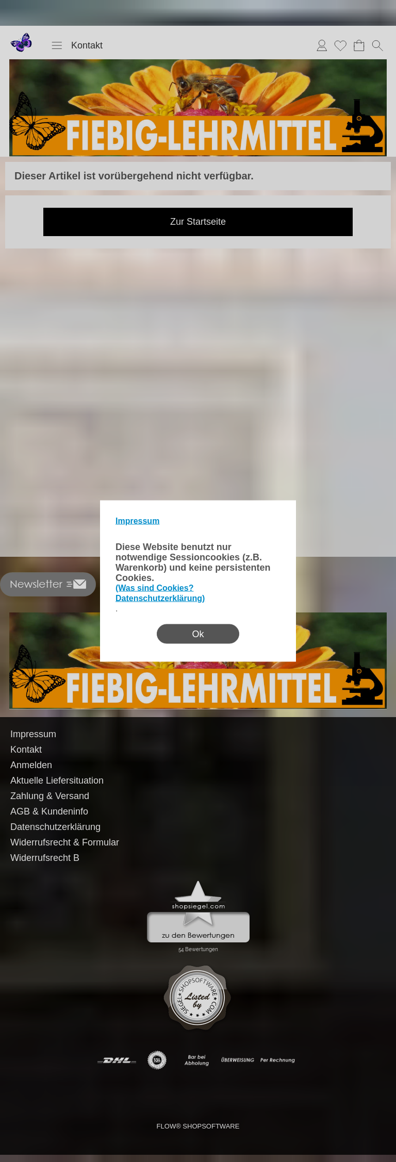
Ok (198, 634)
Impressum (137, 521)
